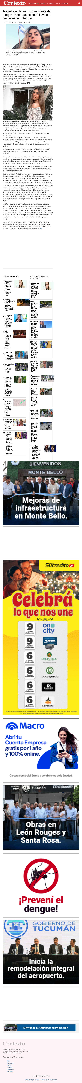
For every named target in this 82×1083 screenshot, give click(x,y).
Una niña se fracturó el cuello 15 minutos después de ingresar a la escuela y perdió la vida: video (34, 432)
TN (41, 229)
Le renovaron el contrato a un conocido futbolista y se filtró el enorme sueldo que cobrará (8, 407)
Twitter (42, 3)
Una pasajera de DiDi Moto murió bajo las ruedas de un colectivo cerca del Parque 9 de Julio (34, 309)
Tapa (30, 3)
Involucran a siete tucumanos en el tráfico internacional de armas (9, 356)
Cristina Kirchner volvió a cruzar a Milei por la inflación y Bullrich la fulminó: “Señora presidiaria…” (37, 452)
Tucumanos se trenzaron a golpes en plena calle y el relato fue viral (35, 380)
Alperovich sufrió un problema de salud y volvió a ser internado (35, 414)
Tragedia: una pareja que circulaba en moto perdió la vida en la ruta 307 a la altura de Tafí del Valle (34, 397)
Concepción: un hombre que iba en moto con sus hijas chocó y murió (9, 368)
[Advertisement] (27, 251)
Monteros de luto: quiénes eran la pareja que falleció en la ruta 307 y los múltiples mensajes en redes (34, 329)
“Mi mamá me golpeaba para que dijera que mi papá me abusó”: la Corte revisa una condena (8, 339)
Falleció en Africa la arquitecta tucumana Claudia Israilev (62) (34, 366)
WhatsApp (64, 3)
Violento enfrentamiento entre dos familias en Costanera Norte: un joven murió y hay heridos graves (10, 305)
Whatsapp (10, 1069)
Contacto (57, 3)
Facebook (36, 3)
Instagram (49, 3)
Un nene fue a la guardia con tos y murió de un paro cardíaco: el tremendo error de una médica (34, 349)
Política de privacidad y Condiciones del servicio (41, 1080)
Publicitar (10, 1071)
